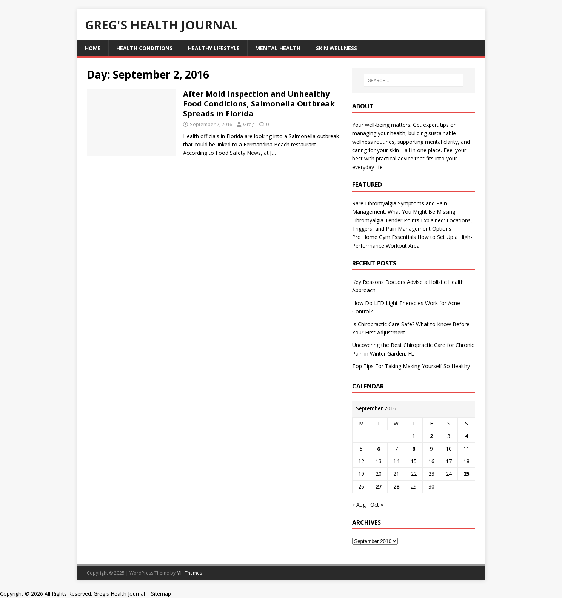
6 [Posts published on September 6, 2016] (378, 448)
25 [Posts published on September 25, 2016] (466, 473)
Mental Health (277, 48)
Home (93, 48)
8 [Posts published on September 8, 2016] (413, 448)
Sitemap (161, 593)
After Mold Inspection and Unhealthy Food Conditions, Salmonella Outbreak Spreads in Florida (259, 104)
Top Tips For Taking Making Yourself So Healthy (411, 366)
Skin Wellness (336, 48)
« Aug (359, 504)
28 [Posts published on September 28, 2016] (396, 486)
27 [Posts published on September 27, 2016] (379, 486)
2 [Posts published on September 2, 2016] (431, 435)
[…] (274, 152)
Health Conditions (144, 48)
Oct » (376, 504)
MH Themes (189, 573)
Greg (248, 124)
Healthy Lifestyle (214, 48)
